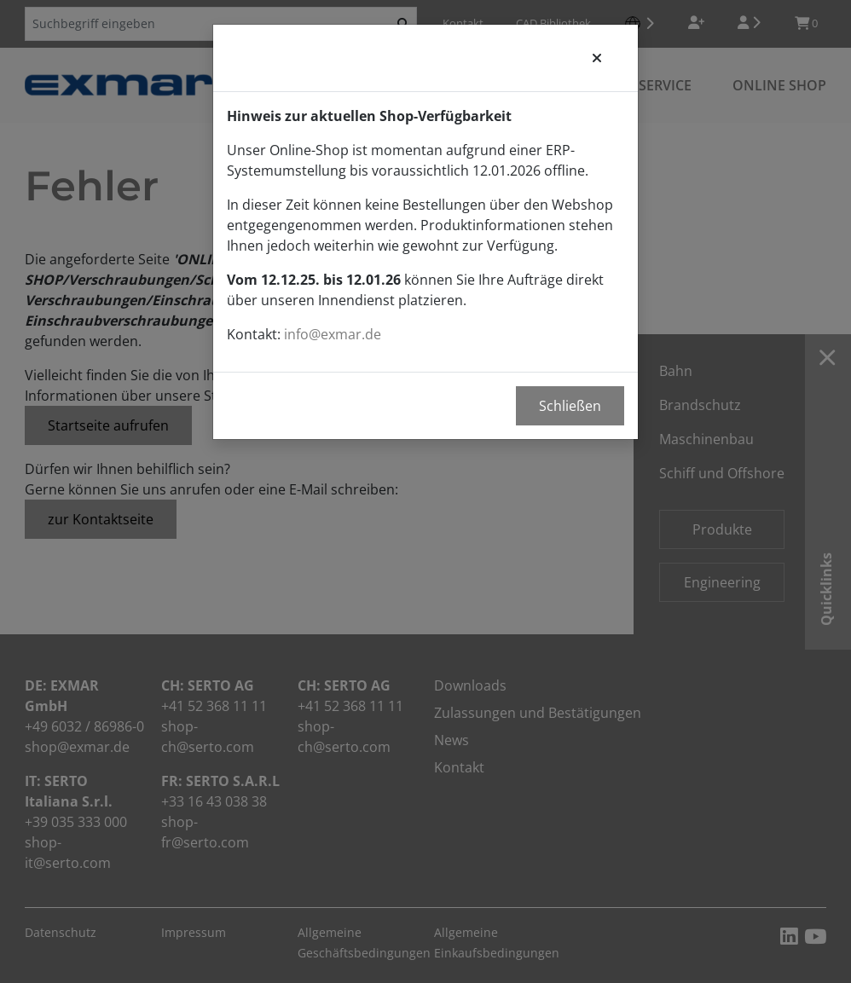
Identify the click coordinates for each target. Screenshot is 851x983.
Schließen (570, 405)
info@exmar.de (332, 334)
